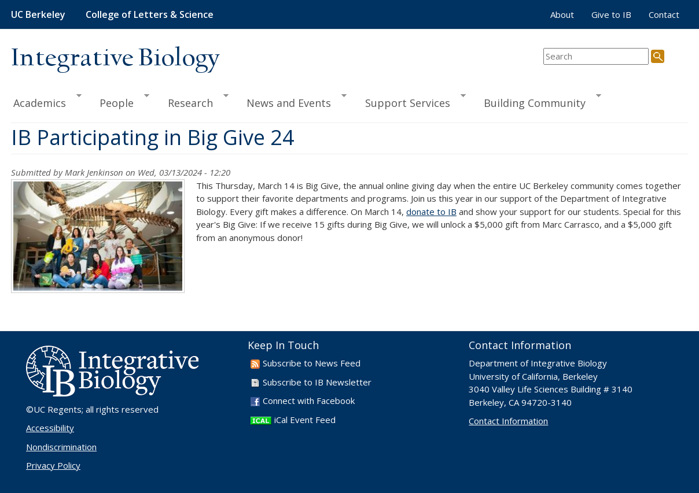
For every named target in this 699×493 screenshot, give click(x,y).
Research (193, 101)
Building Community (537, 101)
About (562, 14)
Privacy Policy (53, 465)
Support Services (410, 101)
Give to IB (611, 14)
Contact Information (508, 421)
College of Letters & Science (150, 14)
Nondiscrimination (61, 447)
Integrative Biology (115, 58)
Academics (46, 101)
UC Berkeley (38, 14)
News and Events (291, 101)
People (119, 101)
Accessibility (50, 427)
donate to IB (431, 211)
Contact (664, 14)
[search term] (596, 56)
